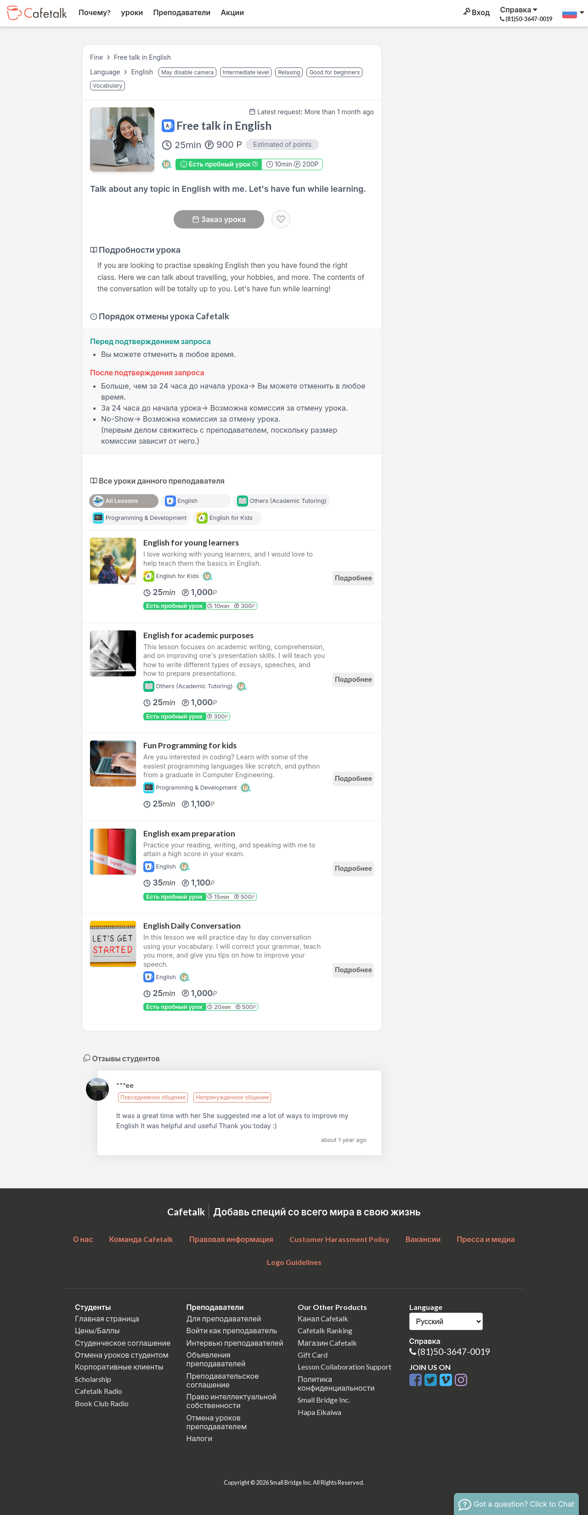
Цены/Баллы (97, 1330)
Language (106, 72)
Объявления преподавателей (216, 1359)
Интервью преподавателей (235, 1342)
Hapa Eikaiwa (319, 1412)
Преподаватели (181, 12)
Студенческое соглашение (122, 1342)
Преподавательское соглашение (223, 1380)
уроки (131, 12)
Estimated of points (282, 144)
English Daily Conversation (192, 925)
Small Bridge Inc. (324, 1399)
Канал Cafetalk (323, 1318)
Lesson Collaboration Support (344, 1366)
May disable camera (187, 72)
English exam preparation (189, 833)
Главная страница (107, 1318)
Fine (96, 57)
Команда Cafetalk (141, 1239)
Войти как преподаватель (232, 1330)
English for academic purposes (198, 635)
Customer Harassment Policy (339, 1239)
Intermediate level (246, 72)
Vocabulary (107, 85)
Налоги (199, 1438)
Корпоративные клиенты (119, 1366)
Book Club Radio (102, 1403)
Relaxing (289, 72)
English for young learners (191, 542)
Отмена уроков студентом (122, 1354)
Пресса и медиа (486, 1239)
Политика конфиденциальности (336, 1383)
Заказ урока (219, 219)
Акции (231, 12)
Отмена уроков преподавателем (217, 1422)
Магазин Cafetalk (327, 1342)
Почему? (94, 12)
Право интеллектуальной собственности (232, 1400)
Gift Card (313, 1354)
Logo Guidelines (294, 1262)
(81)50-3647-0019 (454, 1351)
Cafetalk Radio (98, 1391)
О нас (83, 1239)
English (143, 72)
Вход (476, 12)
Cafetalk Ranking (325, 1330)
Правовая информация (231, 1239)
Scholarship (93, 1379)
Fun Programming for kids (190, 745)
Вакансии (423, 1239)
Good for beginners (334, 72)
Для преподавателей (224, 1318)
